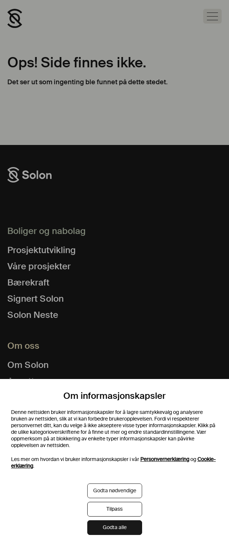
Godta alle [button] (115, 527)
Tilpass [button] (114, 509)
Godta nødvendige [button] (114, 490)
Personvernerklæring (164, 459)
